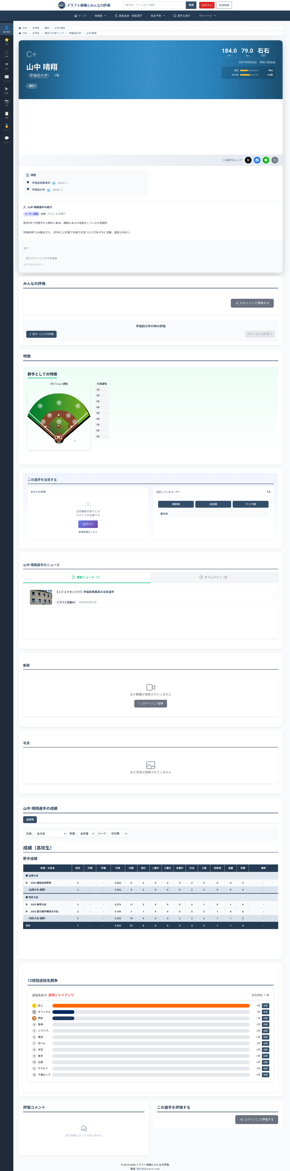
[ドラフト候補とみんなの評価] (89, 5)
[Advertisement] (152, 127)
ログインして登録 (151, 703)
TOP (24, 28)
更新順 (177, 504)
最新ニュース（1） (88, 577)
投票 (265, 1005)
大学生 (37, 28)
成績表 (32, 819)
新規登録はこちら (89, 532)
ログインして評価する (252, 303)
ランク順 (251, 504)
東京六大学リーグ (56, 33)
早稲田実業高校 (43, 182)
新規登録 (224, 5)
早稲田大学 (77, 33)
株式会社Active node (148, 1168)
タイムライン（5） (215, 577)
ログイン (207, 5)
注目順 (214, 504)
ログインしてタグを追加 (43, 258)
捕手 (49, 28)
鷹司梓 (165, 513)
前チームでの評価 (43, 334)
